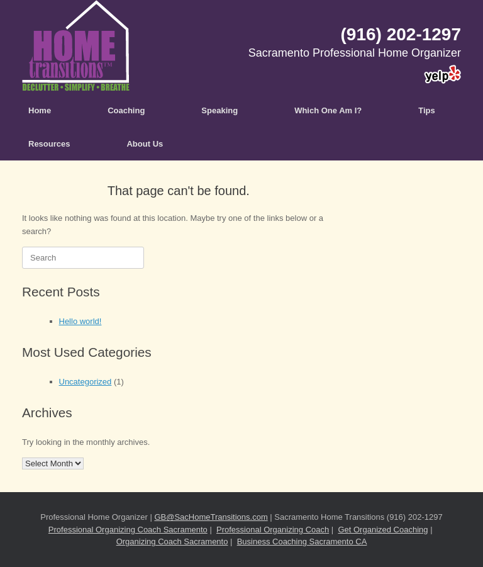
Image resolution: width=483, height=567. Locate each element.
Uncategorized (85, 381)
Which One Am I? (328, 110)
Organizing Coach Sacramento (172, 541)
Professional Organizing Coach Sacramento (128, 529)
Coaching (126, 110)
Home (39, 110)
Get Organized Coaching (383, 529)
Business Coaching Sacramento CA (302, 541)
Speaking (219, 110)
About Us (144, 144)
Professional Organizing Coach (272, 529)
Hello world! (80, 321)
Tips (426, 110)
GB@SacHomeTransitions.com (210, 517)
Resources (49, 144)
